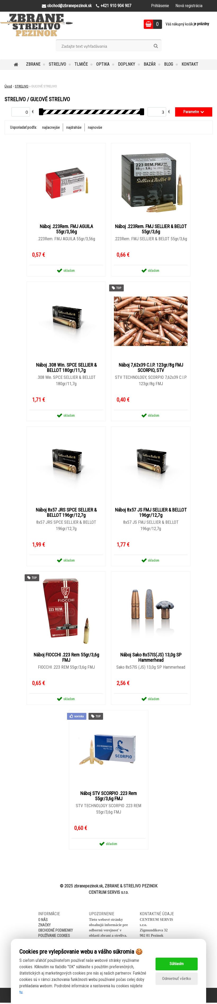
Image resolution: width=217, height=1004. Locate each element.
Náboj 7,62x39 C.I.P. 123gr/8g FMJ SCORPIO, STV (151, 368)
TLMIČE (81, 64)
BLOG (168, 64)
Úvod (8, 86)
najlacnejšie (51, 127)
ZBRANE (33, 64)
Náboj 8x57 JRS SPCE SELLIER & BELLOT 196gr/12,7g (66, 513)
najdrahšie (74, 127)
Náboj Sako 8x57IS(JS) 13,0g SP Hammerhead (150, 658)
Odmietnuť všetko (176, 978)
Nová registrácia (188, 5)
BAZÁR (150, 64)
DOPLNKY (126, 64)
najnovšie (95, 127)
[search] (155, 46)
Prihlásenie (160, 5)
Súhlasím (176, 963)
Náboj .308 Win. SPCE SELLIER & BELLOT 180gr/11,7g (66, 368)
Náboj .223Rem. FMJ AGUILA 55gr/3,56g (66, 229)
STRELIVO (57, 64)
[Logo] (36, 25)
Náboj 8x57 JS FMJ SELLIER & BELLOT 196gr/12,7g (151, 513)
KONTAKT (189, 64)
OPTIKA (102, 64)
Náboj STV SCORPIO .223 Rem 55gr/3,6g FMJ (108, 797)
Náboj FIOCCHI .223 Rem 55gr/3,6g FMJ (66, 658)
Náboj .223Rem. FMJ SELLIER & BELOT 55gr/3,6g (151, 229)
